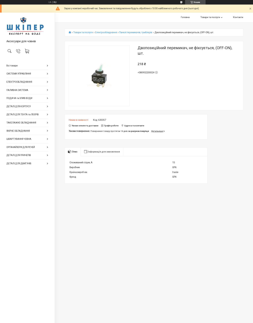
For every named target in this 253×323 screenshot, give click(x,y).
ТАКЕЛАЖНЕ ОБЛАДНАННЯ (21, 122)
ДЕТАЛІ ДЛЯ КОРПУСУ (18, 106)
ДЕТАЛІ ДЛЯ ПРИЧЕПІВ (18, 155)
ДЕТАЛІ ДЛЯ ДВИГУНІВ (18, 163)
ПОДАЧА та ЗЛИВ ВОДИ (19, 98)
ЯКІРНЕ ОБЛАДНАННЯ (18, 131)
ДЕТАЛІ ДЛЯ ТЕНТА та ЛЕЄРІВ (22, 114)
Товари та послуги (210, 17)
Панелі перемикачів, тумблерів (135, 32)
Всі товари (12, 65)
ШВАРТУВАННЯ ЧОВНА (18, 139)
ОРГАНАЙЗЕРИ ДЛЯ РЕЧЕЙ (20, 147)
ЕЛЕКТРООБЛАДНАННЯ (19, 82)
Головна (185, 17)
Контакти (238, 17)
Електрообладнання (106, 32)
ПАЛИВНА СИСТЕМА (17, 90)
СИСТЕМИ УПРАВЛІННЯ (18, 73)
